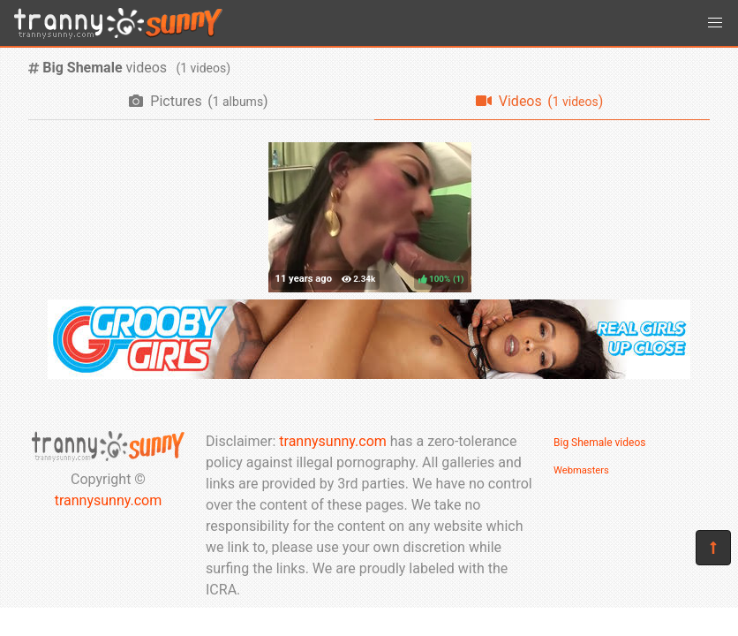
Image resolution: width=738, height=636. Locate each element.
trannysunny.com (108, 500)
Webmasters (581, 470)
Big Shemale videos (599, 442)
